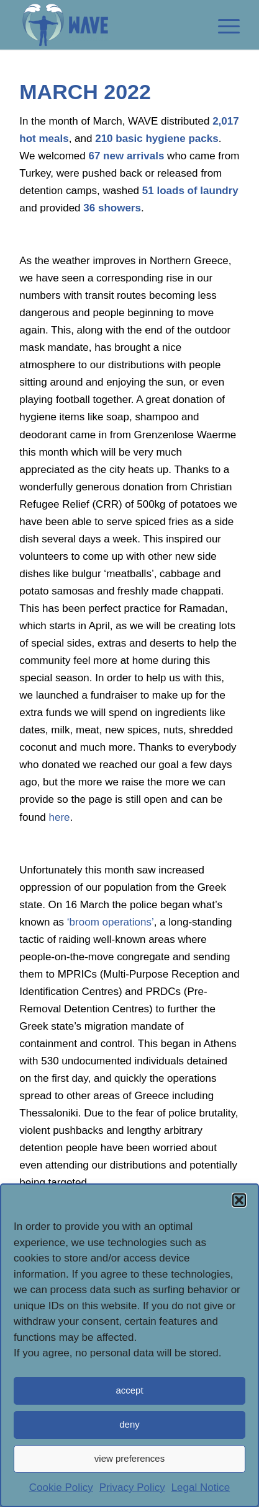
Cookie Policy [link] (61, 1487)
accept (129, 1390)
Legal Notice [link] (200, 1487)
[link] (107, 25)
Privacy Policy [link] (132, 1487)
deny (129, 1425)
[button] (239, 1201)
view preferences (129, 1459)
